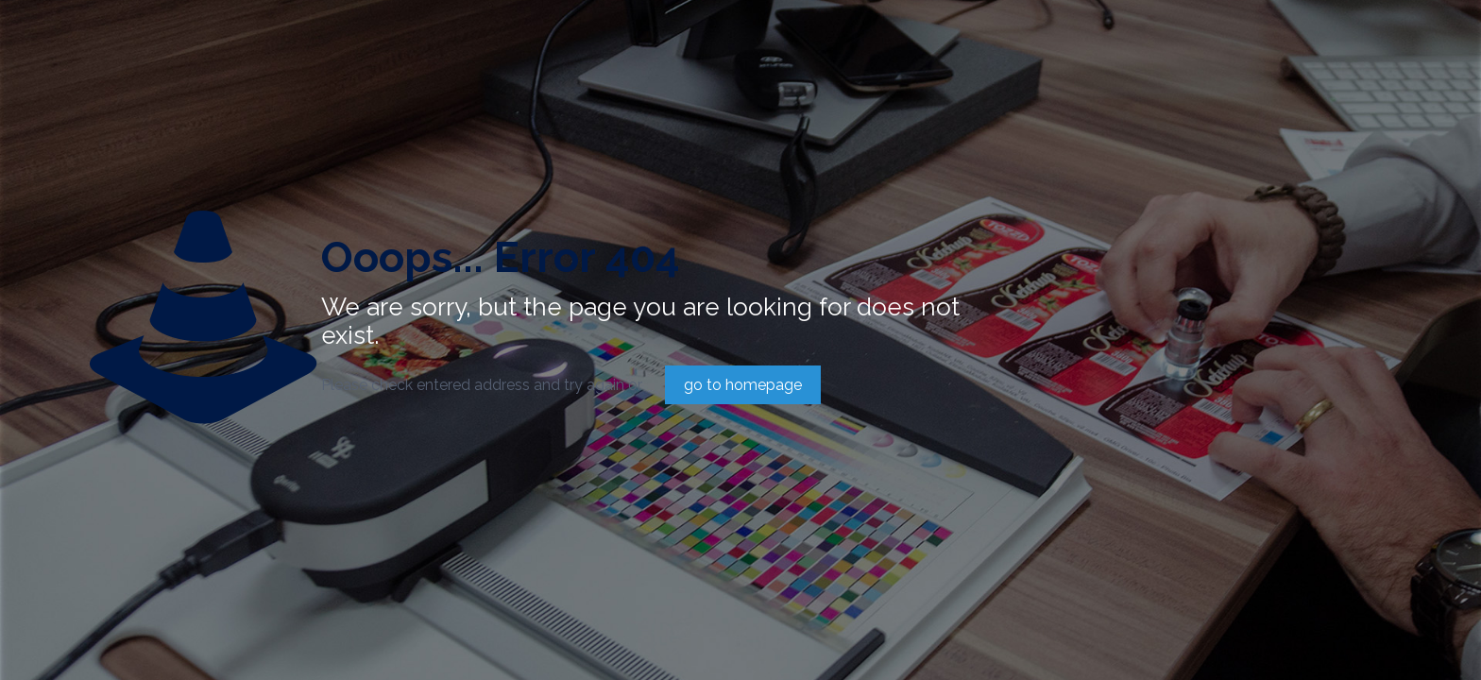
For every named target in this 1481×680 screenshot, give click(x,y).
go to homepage (743, 385)
